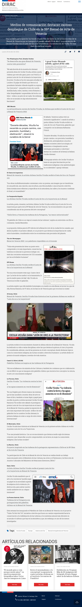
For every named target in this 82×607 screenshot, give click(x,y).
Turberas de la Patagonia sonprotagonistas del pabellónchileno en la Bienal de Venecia (19, 502)
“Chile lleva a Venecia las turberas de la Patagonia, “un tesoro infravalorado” (38, 215)
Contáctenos (66, 1)
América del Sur (40, 531)
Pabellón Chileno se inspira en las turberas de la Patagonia (30, 363)
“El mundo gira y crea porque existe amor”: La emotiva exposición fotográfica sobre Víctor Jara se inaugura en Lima (15, 574)
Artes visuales (14, 15)
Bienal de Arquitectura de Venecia (58, 531)
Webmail (59, 1)
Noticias (8, 15)
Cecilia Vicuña (20, 531)
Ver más (14, 584)
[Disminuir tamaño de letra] (74, 1)
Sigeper (54, 1)
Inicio (3, 15)
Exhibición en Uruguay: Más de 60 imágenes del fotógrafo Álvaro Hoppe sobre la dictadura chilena (68, 573)
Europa (30, 531)
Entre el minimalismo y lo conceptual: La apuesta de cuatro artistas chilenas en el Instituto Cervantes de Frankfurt (41, 574)
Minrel (49, 1)
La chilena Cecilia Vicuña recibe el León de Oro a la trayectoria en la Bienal (37, 199)
